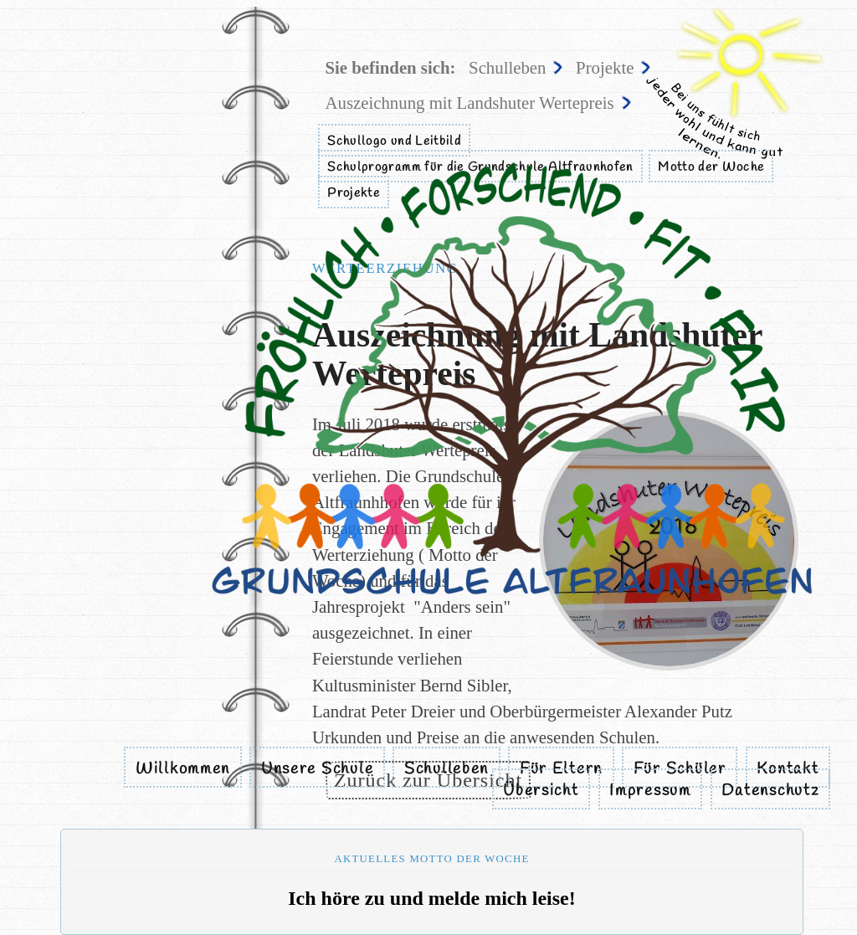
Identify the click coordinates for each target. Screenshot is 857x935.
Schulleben (446, 769)
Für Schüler (680, 769)
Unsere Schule (317, 769)
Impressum (650, 791)
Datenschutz (770, 791)
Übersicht (541, 791)
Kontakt (788, 769)
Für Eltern (561, 769)
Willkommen (183, 769)
